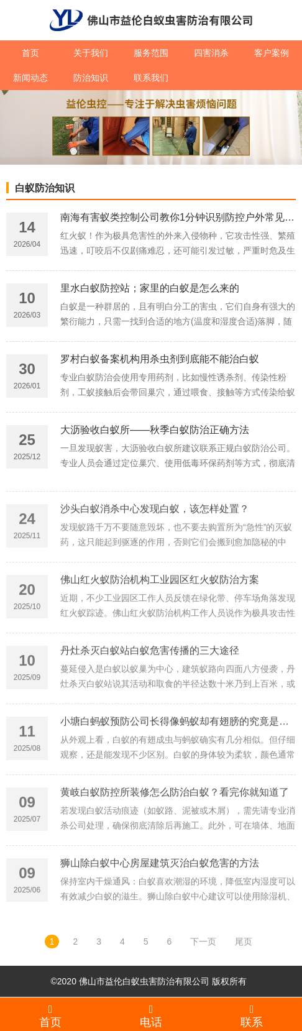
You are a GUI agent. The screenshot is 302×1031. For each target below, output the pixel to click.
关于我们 (90, 53)
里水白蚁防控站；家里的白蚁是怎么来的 (149, 291)
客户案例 (271, 53)
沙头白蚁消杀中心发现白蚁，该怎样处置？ (154, 545)
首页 (30, 53)
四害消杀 (211, 53)
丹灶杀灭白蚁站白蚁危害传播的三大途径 (149, 687)
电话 (151, 1015)
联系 (251, 1015)
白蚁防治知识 (45, 188)
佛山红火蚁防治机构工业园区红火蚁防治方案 (159, 616)
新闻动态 (30, 78)
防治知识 (90, 78)
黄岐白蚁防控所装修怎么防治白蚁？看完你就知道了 (174, 828)
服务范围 (151, 53)
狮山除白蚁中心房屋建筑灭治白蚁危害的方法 (159, 899)
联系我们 (151, 78)
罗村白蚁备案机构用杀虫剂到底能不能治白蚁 (159, 362)
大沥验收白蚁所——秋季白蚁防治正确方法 (154, 433)
